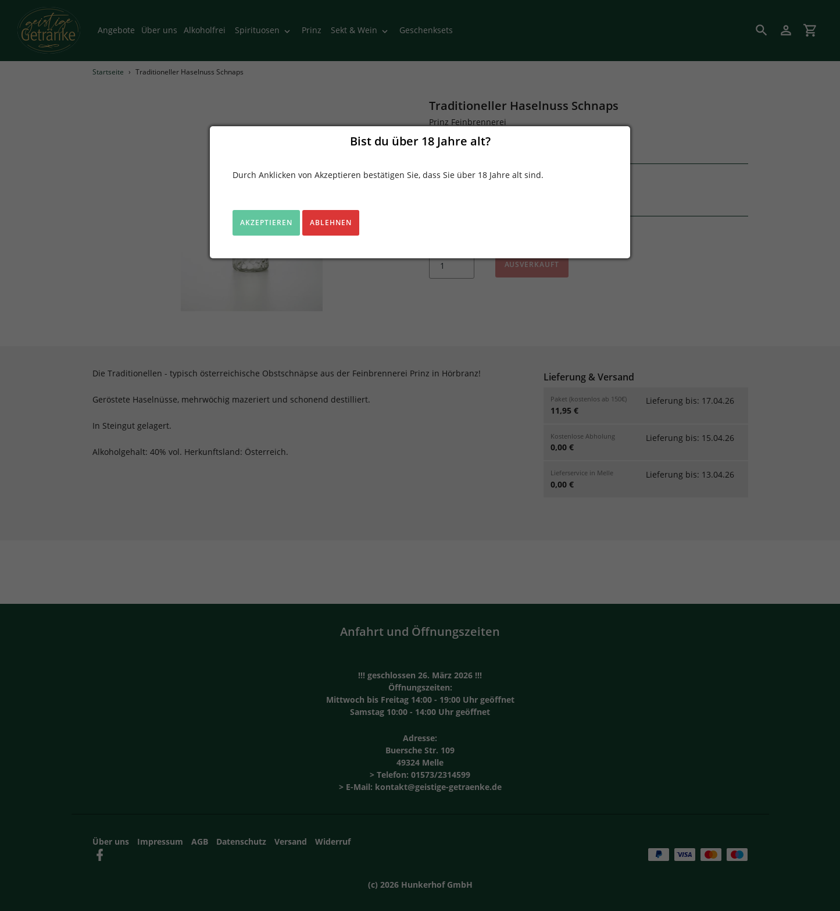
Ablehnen (331, 222)
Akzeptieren (266, 222)
